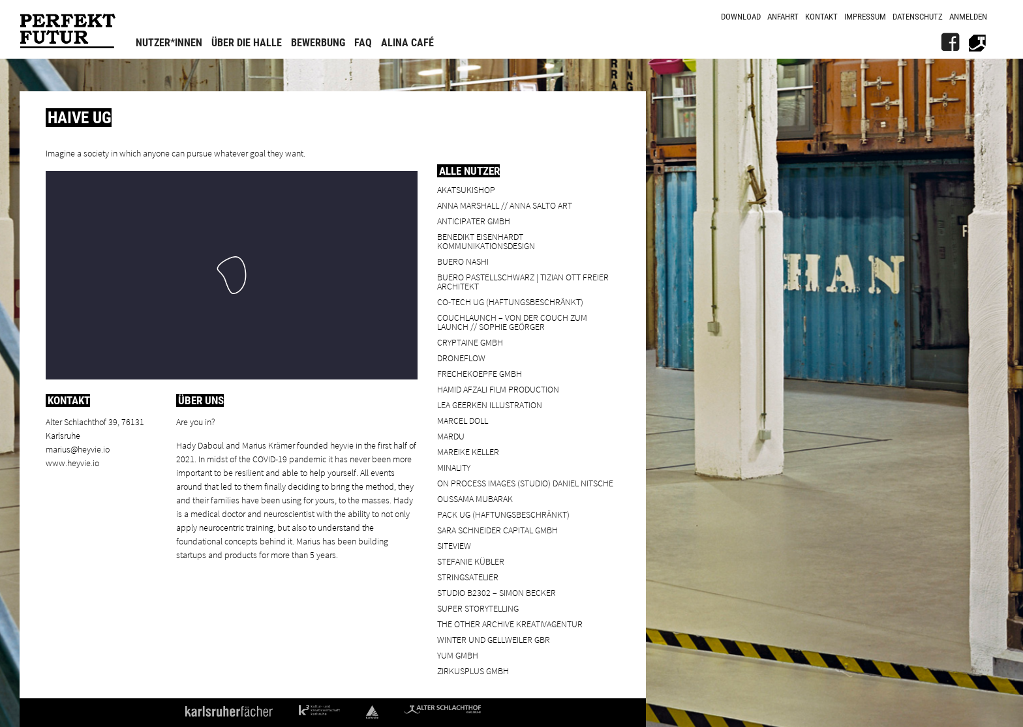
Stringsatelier (467, 576)
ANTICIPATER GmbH (473, 220)
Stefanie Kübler (470, 561)
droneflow (461, 357)
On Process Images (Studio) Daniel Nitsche (525, 482)
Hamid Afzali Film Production (498, 388)
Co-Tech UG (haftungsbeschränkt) (510, 301)
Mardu (451, 435)
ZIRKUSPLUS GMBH (473, 670)
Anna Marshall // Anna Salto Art (504, 205)
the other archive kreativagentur (510, 623)
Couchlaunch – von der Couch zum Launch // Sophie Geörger (512, 322)
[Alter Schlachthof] (977, 42)
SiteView (454, 545)
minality (453, 467)
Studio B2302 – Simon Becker (496, 592)
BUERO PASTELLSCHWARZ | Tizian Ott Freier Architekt (523, 281)
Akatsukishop (466, 189)
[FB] (950, 42)
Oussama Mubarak (475, 498)
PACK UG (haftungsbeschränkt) (503, 514)
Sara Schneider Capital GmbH (497, 529)
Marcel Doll (462, 420)
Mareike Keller (468, 451)
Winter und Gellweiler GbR (493, 639)
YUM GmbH (457, 654)
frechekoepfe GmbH (479, 373)
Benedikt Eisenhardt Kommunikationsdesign (486, 241)
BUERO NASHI (463, 261)
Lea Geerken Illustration (489, 404)
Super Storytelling (478, 608)
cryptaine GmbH (470, 342)
